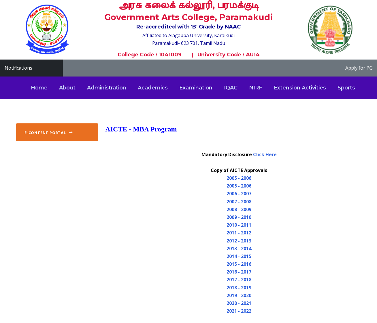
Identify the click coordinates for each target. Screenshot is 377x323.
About (67, 88)
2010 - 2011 (239, 225)
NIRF (255, 88)
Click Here (265, 154)
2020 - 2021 (239, 303)
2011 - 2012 (239, 233)
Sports (346, 88)
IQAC (230, 88)
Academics (153, 88)
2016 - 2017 (239, 272)
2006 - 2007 (239, 193)
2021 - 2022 (239, 311)
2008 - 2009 (239, 209)
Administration (106, 88)
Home (39, 88)
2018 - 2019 (239, 287)
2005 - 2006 (239, 178)
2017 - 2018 (239, 279)
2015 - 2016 (239, 264)
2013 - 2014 (239, 248)
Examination (195, 88)
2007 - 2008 (239, 201)
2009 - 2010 (239, 217)
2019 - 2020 (239, 295)
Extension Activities (300, 88)
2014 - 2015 (239, 256)
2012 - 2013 (239, 241)
